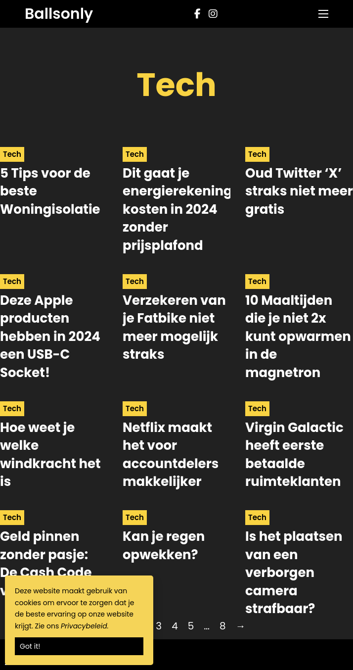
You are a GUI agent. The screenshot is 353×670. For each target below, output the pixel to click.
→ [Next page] (241, 626)
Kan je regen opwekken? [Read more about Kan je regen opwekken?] (164, 545)
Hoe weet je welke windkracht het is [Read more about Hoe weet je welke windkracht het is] (50, 454)
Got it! (30, 646)
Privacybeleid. (85, 626)
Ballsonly (59, 13)
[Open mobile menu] (323, 14)
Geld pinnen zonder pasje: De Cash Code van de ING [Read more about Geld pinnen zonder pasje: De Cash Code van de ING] (45, 563)
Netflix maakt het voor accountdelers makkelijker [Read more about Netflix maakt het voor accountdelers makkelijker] (171, 454)
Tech (12, 154)
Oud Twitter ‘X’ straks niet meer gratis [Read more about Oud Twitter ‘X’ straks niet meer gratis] (299, 191)
